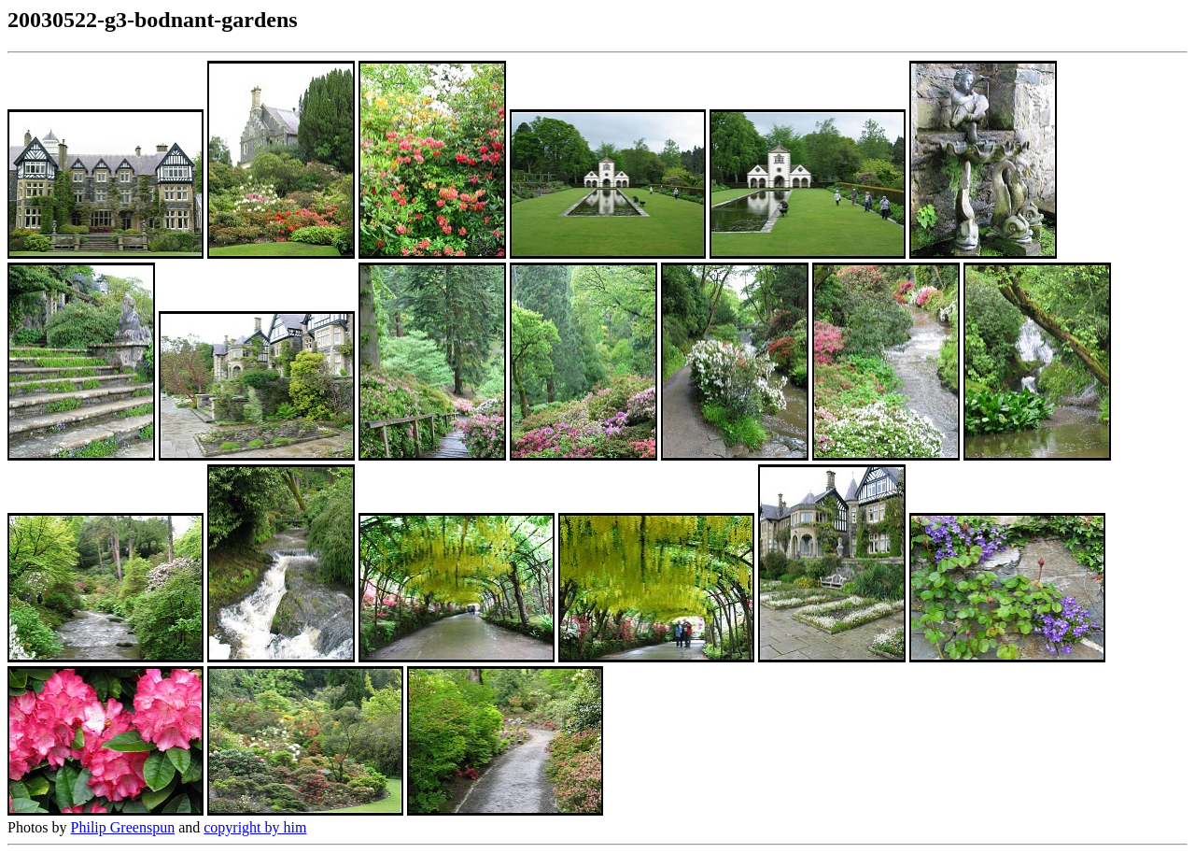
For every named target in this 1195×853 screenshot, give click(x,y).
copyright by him (255, 827)
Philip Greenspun (123, 827)
